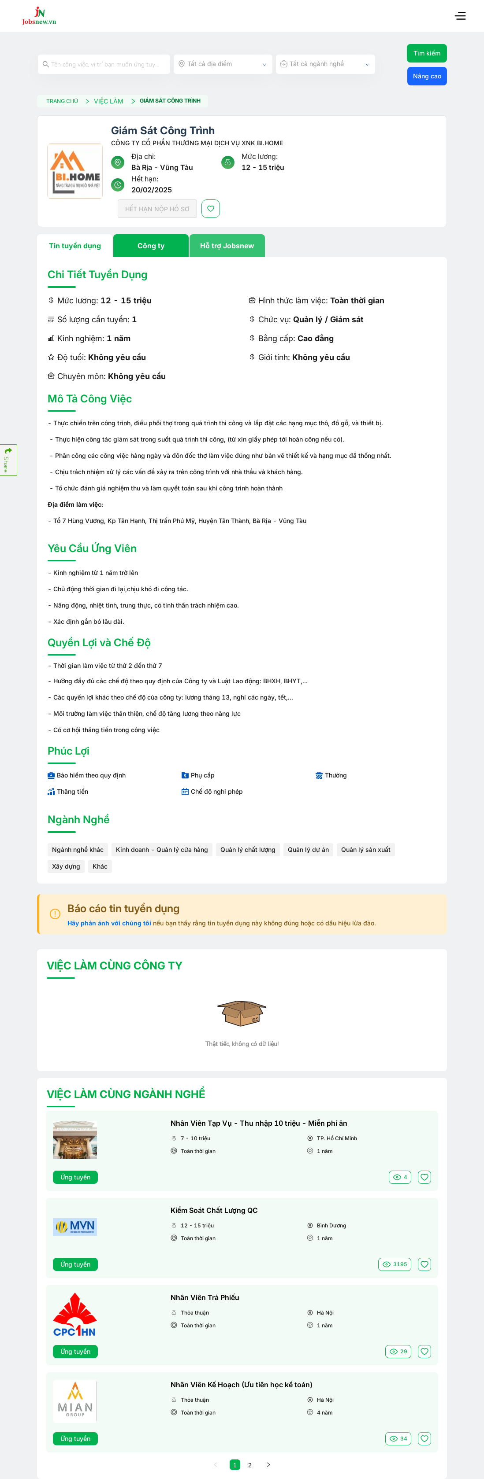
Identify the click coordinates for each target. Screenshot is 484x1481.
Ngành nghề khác (78, 851)
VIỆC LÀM (126, 102)
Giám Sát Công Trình (189, 102)
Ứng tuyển (75, 1179)
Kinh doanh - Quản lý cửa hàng (162, 851)
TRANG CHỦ (75, 102)
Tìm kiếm (426, 53)
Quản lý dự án (308, 851)
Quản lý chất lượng (248, 851)
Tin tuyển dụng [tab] (75, 247)
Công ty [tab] (151, 247)
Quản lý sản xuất (366, 851)
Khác (100, 868)
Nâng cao (427, 76)
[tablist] (242, 247)
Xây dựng (66, 868)
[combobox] (223, 64)
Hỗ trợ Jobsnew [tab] (227, 247)
